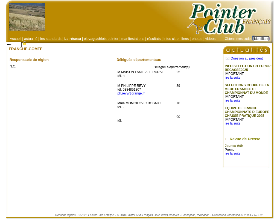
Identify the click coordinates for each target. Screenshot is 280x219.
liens (185, 39)
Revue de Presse (245, 139)
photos (197, 39)
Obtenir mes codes (238, 39)
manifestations (132, 39)
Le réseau (72, 39)
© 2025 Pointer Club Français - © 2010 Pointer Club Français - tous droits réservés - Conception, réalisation (144, 215)
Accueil (15, 39)
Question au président (246, 58)
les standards (50, 39)
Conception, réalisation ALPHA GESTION (237, 215)
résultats (154, 39)
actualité (31, 39)
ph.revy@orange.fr (131, 93)
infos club (171, 39)
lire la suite (232, 77)
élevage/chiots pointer (101, 39)
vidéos (210, 39)
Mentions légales (65, 215)
